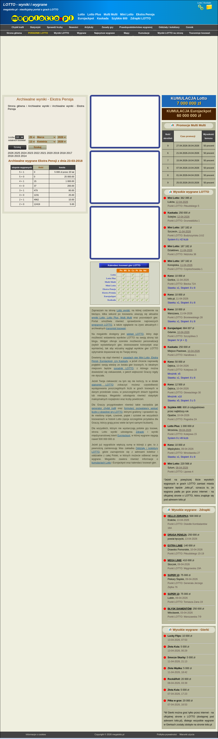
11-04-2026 (185, 231)
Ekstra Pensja (145, 14)
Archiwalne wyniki (38, 105)
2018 (63, 152)
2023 (30, 152)
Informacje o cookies (36, 734)
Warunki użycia (186, 734)
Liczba (11, 137)
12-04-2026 (182, 202)
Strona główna (14, 33)
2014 (24, 155)
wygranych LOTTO (102, 324)
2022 (37, 152)
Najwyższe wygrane (104, 33)
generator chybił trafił (104, 408)
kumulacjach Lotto (101, 462)
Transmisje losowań (199, 33)
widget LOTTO (135, 334)
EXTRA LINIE (175, 545)
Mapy (126, 33)
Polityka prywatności (167, 734)
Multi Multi (111, 14)
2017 (69, 152)
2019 (56, 152)
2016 (11, 155)
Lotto (81, 14)
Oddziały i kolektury (169, 27)
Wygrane (81, 33)
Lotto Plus (94, 14)
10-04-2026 (183, 332)
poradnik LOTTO (123, 368)
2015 (17, 155)
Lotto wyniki (123, 310)
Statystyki (35, 27)
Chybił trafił (18, 27)
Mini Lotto (127, 14)
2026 (11, 152)
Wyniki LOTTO (61, 33)
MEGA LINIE (175, 560)
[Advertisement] (82, 65)
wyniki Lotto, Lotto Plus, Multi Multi (112, 317)
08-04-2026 (182, 467)
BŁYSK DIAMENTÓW (179, 608)
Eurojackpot (86, 18)
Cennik (189, 27)
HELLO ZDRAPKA (178, 516)
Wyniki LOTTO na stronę (170, 33)
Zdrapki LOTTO (140, 18)
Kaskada (103, 18)
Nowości (73, 27)
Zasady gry (107, 27)
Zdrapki (140, 432)
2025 (17, 152)
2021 (43, 152)
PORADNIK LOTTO (38, 33)
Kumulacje (144, 33)
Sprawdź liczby (55, 27)
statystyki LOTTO (102, 384)
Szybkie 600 (119, 18)
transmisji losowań (116, 328)
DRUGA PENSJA (177, 534)
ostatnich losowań (17, 140)
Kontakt (207, 3)
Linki (199, 3)
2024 (24, 152)
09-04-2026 (185, 430)
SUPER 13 (173, 575)
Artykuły (89, 27)
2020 (50, 152)
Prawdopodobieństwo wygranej (135, 27)
